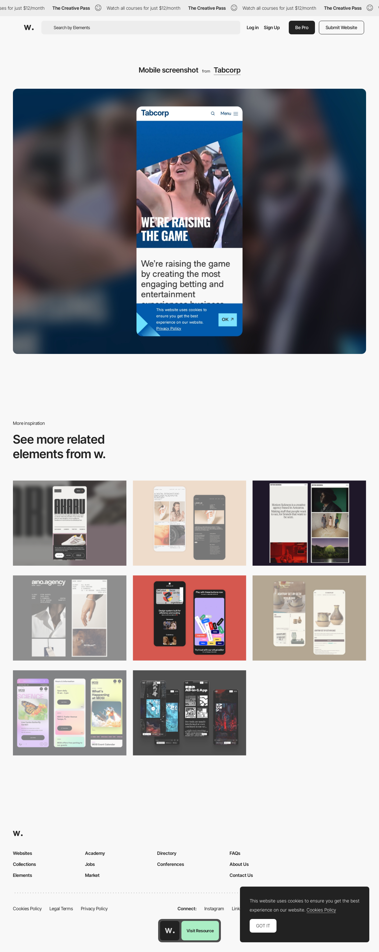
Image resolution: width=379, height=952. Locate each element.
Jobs (90, 864)
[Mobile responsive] (309, 523)
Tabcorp (227, 70)
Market (92, 875)
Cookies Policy (27, 908)
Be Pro (302, 27)
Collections (24, 864)
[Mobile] (69, 523)
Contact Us (241, 875)
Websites (22, 853)
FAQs (235, 853)
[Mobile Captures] (189, 618)
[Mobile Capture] (189, 523)
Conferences (170, 864)
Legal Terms (61, 908)
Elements (22, 875)
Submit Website (341, 27)
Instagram (214, 908)
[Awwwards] (29, 27)
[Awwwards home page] (169, 930)
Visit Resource (200, 930)
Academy (95, 853)
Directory (167, 853)
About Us (239, 864)
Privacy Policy (94, 908)
